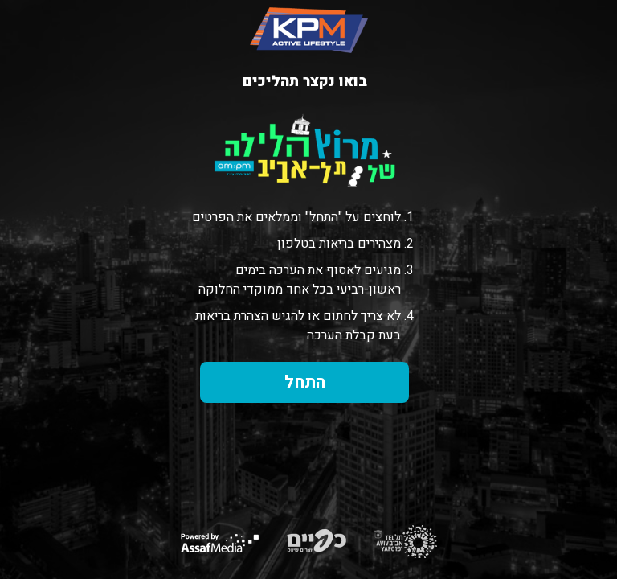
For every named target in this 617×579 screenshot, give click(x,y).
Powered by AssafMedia (220, 542)
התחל (304, 382)
